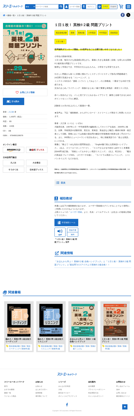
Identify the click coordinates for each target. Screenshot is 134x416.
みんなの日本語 (64, 386)
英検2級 (81, 33)
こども (79, 349)
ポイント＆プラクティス (67, 396)
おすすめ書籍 (9, 389)
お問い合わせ (121, 393)
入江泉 (11, 112)
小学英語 (92, 33)
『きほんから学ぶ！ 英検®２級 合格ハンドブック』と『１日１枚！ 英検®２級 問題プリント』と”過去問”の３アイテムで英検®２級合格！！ (92, 263)
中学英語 (103, 33)
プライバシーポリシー (96, 389)
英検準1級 (25, 349)
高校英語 (114, 33)
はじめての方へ (41, 389)
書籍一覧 (7, 393)
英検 (72, 33)
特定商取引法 (93, 393)
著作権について (41, 396)
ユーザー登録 (76, 212)
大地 (60, 389)
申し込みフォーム (123, 386)
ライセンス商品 (10, 396)
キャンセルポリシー (96, 396)
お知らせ (38, 386)
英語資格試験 (61, 33)
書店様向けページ (123, 396)
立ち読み (15, 101)
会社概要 (91, 386)
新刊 (6, 386)
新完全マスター (64, 393)
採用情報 (38, 393)
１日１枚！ (60, 41)
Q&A (118, 389)
